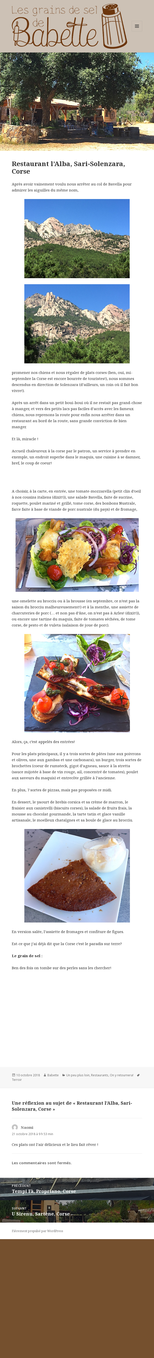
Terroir (17, 1198)
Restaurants (99, 1194)
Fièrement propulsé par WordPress (37, 1350)
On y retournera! (121, 1194)
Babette (53, 1194)
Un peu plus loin (78, 1194)
